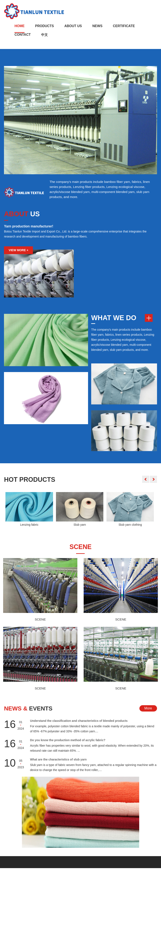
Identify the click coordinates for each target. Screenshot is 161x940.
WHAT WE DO (114, 318)
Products (44, 26)
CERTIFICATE (124, 26)
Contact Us (74, 875)
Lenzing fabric (29, 526)
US (22, 214)
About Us (73, 26)
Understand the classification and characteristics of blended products (78, 724)
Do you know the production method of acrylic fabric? (67, 744)
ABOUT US (11, 890)
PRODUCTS (12, 902)
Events (30, 712)
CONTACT (11, 909)
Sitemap (115, 937)
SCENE (40, 622)
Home (19, 26)
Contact (22, 34)
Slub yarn (80, 526)
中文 (44, 35)
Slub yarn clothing (130, 526)
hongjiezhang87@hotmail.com (87, 902)
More (148, 712)
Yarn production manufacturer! (28, 226)
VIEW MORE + (18, 250)
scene (80, 548)
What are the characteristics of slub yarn (58, 763)
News (97, 26)
